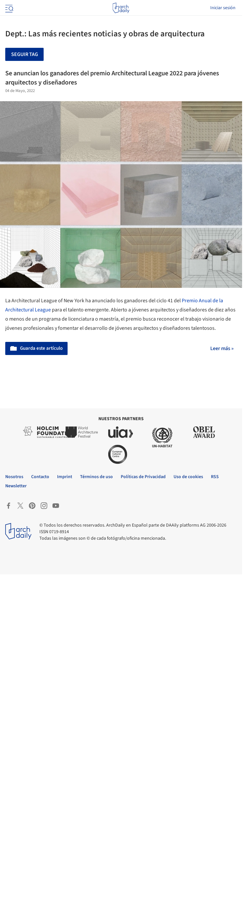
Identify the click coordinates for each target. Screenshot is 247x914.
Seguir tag (24, 54)
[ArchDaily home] (121, 8)
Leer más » (222, 348)
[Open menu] (8, 7)
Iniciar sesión (223, 8)
